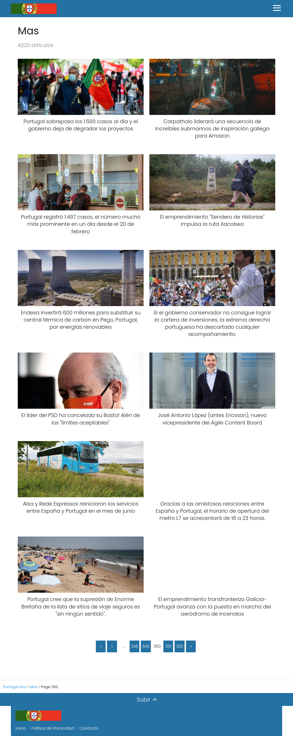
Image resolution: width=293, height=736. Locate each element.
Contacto (89, 728)
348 (134, 646)
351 (168, 646)
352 (179, 646)
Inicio (20, 728)
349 (146, 646)
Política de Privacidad (52, 728)
